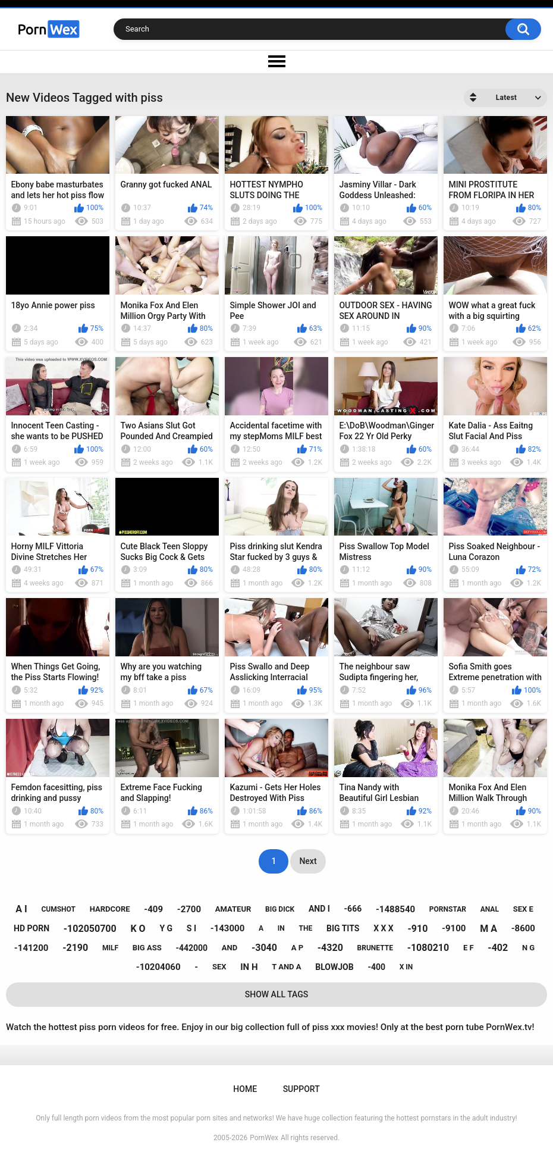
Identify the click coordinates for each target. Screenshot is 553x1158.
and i (319, 908)
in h (248, 967)
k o (137, 928)
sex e (523, 909)
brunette (375, 948)
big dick (279, 909)
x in (406, 967)
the (306, 928)
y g (165, 928)
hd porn (31, 928)
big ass (147, 947)
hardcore (110, 909)
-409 (153, 909)
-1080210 (428, 947)
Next (307, 861)
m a (488, 928)
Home (245, 1089)
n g (528, 947)
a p (297, 947)
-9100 (454, 928)
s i (191, 928)
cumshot (58, 909)
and (229, 947)
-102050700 (90, 928)
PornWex (264, 1138)
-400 (376, 967)
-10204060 (158, 967)
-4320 (330, 947)
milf (110, 948)
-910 (418, 928)
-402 (498, 947)
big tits (342, 928)
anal (489, 909)
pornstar (447, 909)
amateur (233, 909)
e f (468, 947)
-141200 (31, 948)
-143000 (227, 928)
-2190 (75, 947)
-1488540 (395, 909)
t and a (286, 966)
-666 (353, 908)
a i (21, 909)
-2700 (189, 909)
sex (219, 966)
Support (301, 1089)
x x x (383, 928)
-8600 (523, 928)
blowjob (334, 967)
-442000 (191, 948)
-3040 (264, 947)
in (281, 928)
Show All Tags (277, 994)
